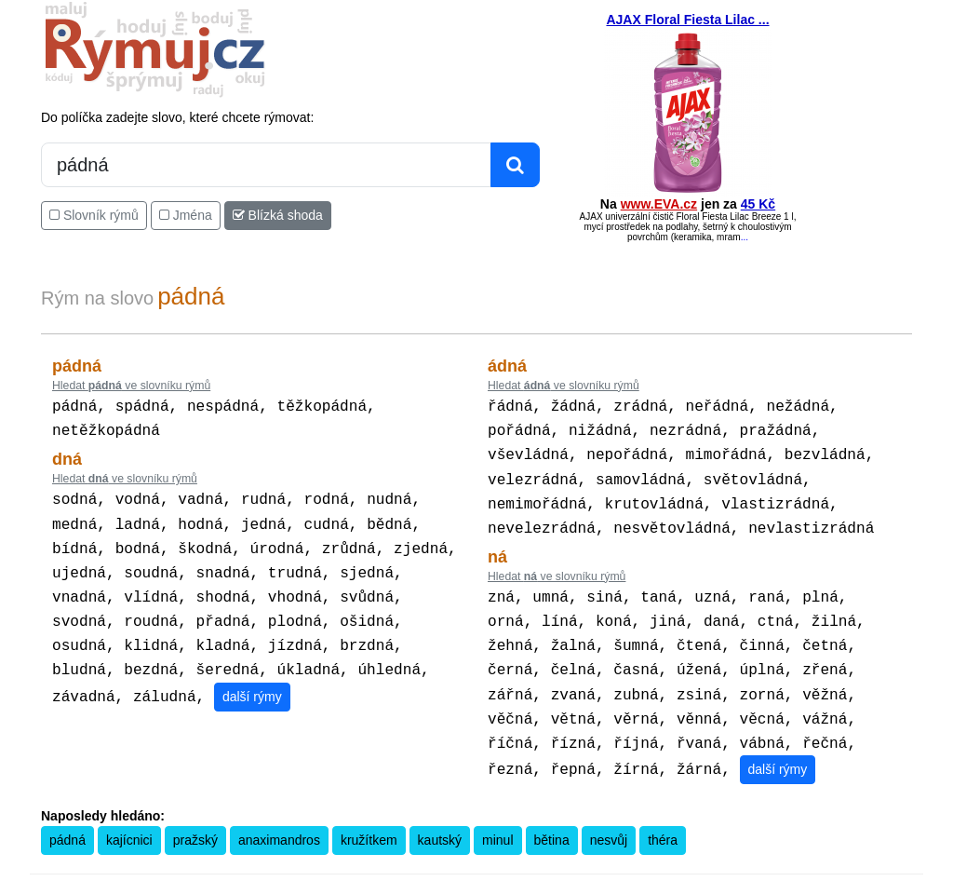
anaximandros (279, 815)
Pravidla (388, 868)
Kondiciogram (634, 868)
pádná (67, 815)
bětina (552, 815)
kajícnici (129, 815)
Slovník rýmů (94, 215)
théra (663, 815)
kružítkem (369, 815)
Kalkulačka (439, 868)
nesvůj (608, 815)
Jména (185, 215)
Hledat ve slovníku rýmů (131, 385)
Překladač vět (505, 868)
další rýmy (252, 678)
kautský (440, 815)
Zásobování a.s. (773, 868)
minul (497, 815)
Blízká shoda (278, 215)
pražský (195, 815)
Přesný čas (569, 868)
